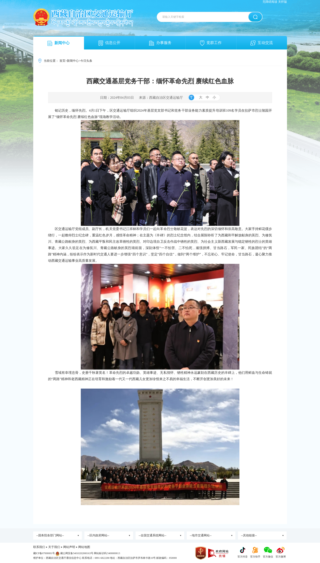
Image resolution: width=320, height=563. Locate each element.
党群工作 (211, 43)
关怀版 (282, 1)
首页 (62, 60)
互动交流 (261, 43)
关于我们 (54, 547)
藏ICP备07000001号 (44, 553)
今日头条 (86, 60)
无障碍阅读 (269, 1)
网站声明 (69, 547)
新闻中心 (58, 43)
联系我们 (39, 547)
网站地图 (84, 547)
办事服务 (160, 43)
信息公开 (109, 43)
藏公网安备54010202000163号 (76, 553)
